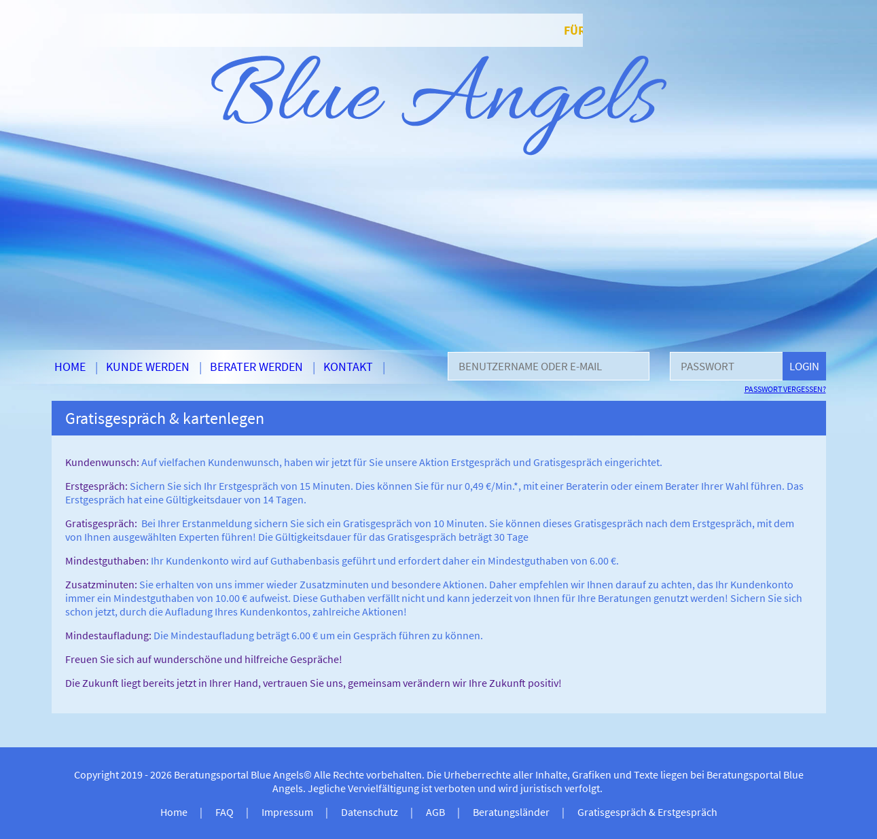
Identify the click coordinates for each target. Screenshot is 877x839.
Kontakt (348, 366)
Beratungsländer (511, 812)
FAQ (224, 812)
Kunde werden (148, 366)
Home (70, 366)
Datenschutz (369, 812)
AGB (435, 812)
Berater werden (256, 366)
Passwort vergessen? (785, 389)
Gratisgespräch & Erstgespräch (647, 812)
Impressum (287, 812)
